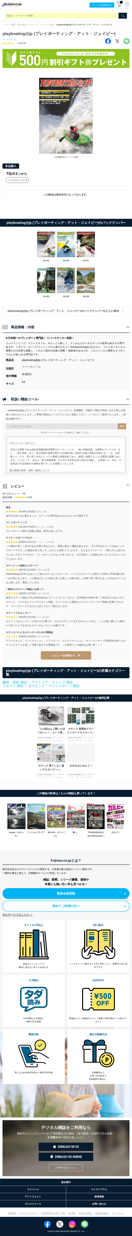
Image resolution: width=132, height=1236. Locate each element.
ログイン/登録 (101, 5)
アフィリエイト (33, 1196)
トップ (6, 24)
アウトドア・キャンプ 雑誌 (41, 24)
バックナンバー (17, 180)
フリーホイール (10, 40)
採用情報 (99, 1196)
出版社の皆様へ (86, 1213)
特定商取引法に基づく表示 (53, 1213)
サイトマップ (118, 1213)
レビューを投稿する (63, 655)
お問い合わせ (99, 1203)
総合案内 (66, 1182)
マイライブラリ (99, 1189)
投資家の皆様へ (102, 1213)
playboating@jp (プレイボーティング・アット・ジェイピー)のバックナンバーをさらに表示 (66, 311)
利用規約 (12, 1213)
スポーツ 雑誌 (13, 686)
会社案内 (72, 1213)
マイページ (33, 1189)
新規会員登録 (91, 893)
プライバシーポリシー (29, 1213)
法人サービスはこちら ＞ (18, 914)
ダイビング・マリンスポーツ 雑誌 (54, 686)
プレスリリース (33, 1203)
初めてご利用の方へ (89, 906)
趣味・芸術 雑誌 (18, 24)
